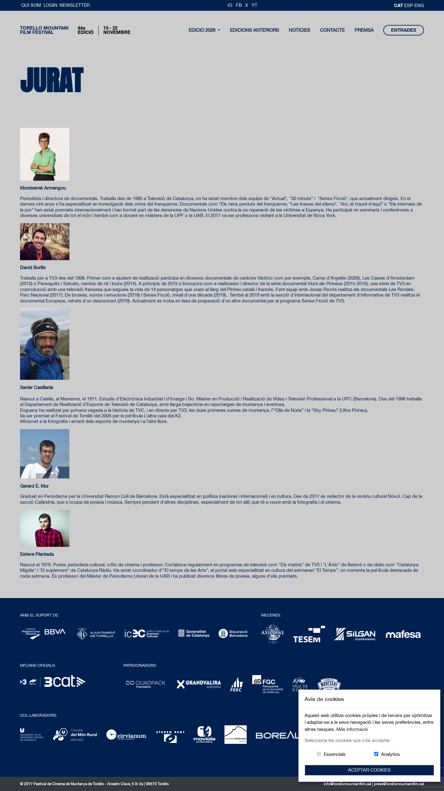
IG (230, 5)
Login (50, 5)
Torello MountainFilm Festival (44, 30)
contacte (332, 30)
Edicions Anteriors (254, 30)
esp (409, 5)
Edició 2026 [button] (202, 30)
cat (399, 5)
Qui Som (31, 5)
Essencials (335, 754)
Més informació (352, 729)
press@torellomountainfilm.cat (399, 784)
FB (239, 5)
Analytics (390, 754)
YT (254, 5)
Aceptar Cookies (369, 770)
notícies (299, 30)
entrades (403, 30)
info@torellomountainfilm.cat (348, 784)
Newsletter (75, 5)
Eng (419, 5)
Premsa (364, 30)
